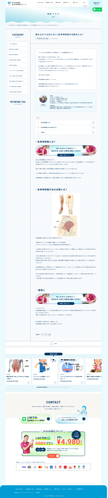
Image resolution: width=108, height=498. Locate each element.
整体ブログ (75, 2)
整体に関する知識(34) (13, 54)
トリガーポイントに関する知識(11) (16, 70)
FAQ (84, 2)
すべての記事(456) (13, 44)
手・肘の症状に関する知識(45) (15, 86)
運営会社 (16, 492)
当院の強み (58, 2)
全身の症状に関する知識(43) (15, 59)
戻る (56, 343)
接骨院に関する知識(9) (14, 49)
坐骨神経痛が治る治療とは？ (46, 127)
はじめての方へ (40, 2)
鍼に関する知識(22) (13, 65)
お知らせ (85, 6)
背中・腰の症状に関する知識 (42, 38)
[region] (53, 373)
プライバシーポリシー (30, 492)
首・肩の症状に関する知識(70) (15, 91)
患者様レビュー (66, 2)
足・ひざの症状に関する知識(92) (16, 75)
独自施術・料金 (49, 2)
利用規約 (38, 492)
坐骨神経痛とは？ (43, 122)
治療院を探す (80, 489)
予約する (52, 456)
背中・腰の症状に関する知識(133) (16, 81)
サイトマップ (22, 492)
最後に (40, 132)
